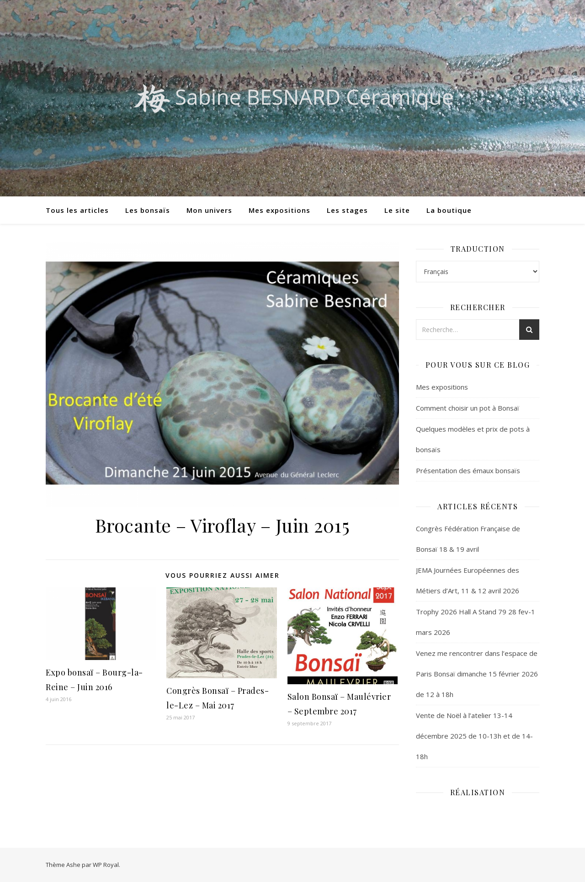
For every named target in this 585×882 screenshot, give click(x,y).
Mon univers (209, 210)
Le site (397, 210)
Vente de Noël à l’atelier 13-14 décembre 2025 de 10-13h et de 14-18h (474, 736)
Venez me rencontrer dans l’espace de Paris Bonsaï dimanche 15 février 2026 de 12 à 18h (477, 674)
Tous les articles (77, 210)
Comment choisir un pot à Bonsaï (467, 407)
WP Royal (106, 865)
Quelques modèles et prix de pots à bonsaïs (473, 439)
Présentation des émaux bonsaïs (468, 470)
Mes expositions (279, 210)
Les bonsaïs (147, 210)
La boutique (449, 210)
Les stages (347, 210)
